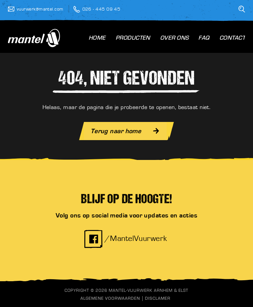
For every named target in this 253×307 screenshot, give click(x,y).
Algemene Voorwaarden (110, 299)
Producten (133, 39)
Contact (232, 39)
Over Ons (174, 39)
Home (97, 39)
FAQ (203, 39)
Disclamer (157, 299)
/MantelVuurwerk (125, 239)
